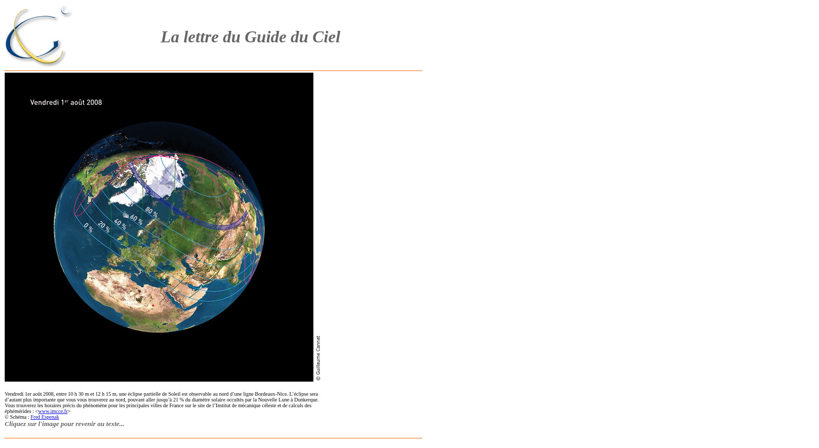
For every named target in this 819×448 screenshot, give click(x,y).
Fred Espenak (45, 417)
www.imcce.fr (53, 411)
